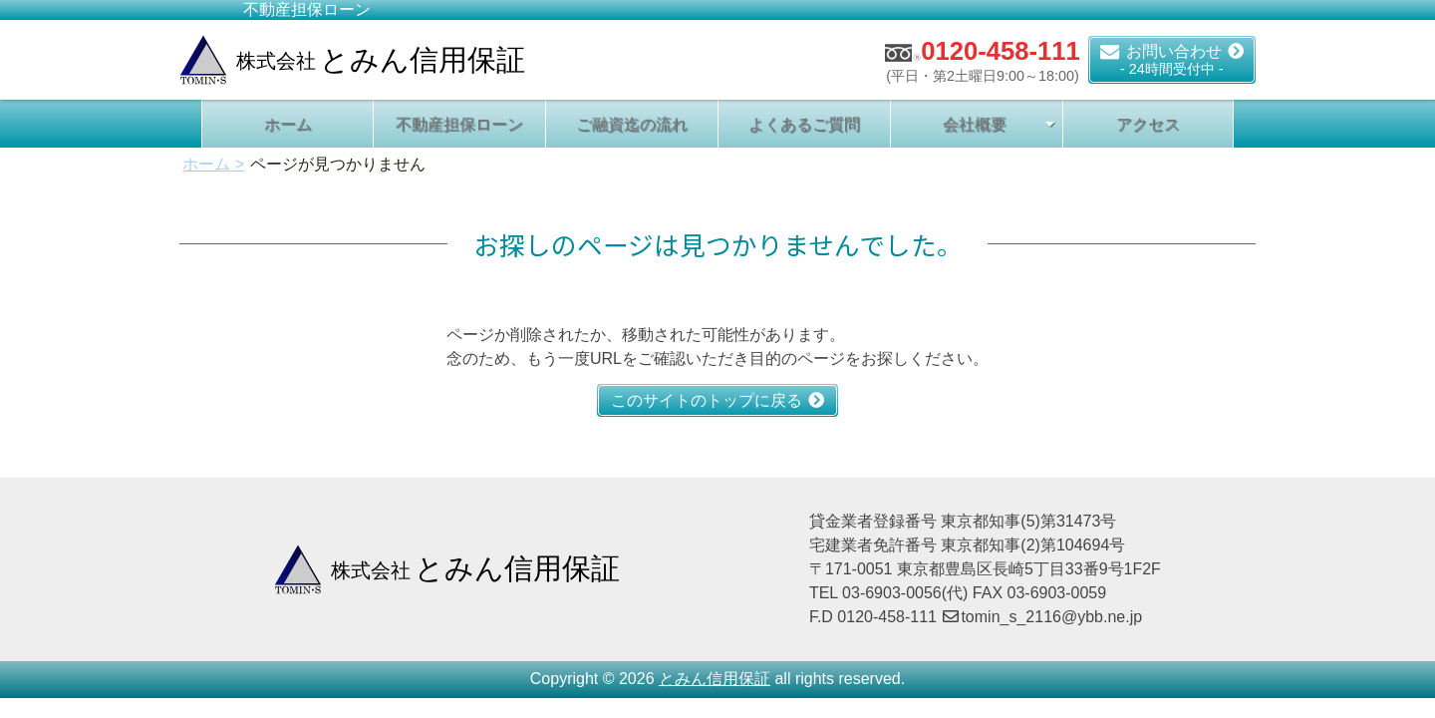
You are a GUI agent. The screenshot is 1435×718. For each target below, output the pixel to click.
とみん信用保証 (714, 678)
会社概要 (974, 124)
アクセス (1148, 124)
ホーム (288, 124)
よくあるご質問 (804, 124)
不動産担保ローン (459, 124)
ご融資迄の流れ (632, 124)
